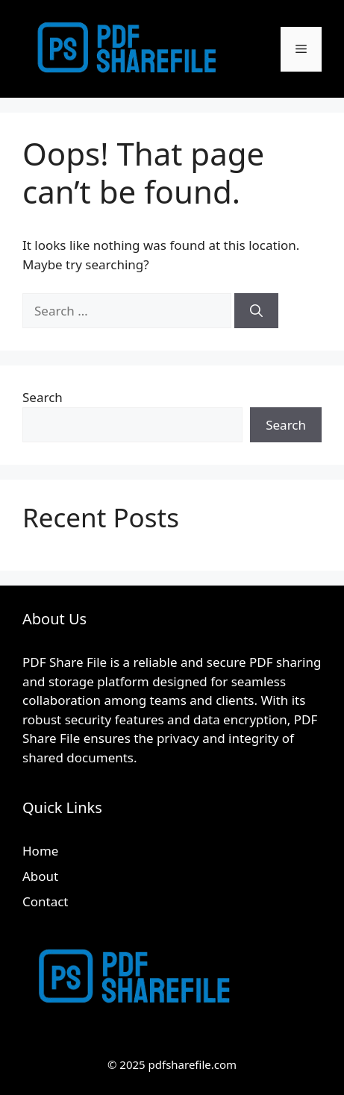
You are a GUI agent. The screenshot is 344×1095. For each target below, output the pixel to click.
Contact (45, 901)
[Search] (256, 311)
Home (40, 850)
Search (42, 397)
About (40, 876)
